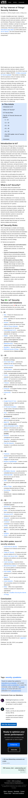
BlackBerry (7, 347)
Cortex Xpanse (8, 369)
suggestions (23, 638)
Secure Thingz (8, 486)
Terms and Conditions (18, 793)
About (5, 791)
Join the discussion (8, 724)
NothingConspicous (12, 700)
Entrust (6, 379)
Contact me (13, 744)
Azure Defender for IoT (10, 330)
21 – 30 (7, 125)
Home (9, 2)
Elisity (5, 586)
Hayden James (15, 12)
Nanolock (6, 435)
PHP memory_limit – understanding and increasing (14, 770)
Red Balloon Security (9, 471)
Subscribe (14, 749)
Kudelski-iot (7, 418)
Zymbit (5, 535)
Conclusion (6, 139)
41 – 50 (7, 131)
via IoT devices (5, 31)
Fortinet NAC (7, 392)
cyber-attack (10, 29)
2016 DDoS (4, 29)
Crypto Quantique (8, 562)
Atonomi (6, 322)
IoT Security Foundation (10, 407)
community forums (16, 690)
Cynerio (6, 375)
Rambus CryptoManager (10, 461)
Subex (5, 510)
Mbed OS (6, 422)
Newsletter (16, 791)
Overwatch (7, 439)
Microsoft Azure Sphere (10, 565)
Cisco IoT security (8, 365)
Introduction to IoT (8, 106)
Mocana (6, 429)
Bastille (6, 335)
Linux (25, 12)
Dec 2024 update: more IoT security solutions (14, 135)
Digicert (6, 577)
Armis (5, 318)
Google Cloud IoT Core (10, 401)
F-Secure (6, 382)
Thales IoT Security (9, 552)
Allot (5, 314)
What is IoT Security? (9, 109)
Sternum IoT (7, 506)
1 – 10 (6, 119)
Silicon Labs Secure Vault (10, 556)
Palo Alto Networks (9, 443)
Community (21, 2)
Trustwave (6, 521)
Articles (15, 2)
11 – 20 (7, 122)
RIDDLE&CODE (8, 475)
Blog (22, 12)
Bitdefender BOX (8, 343)
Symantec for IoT (8, 514)
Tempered (6, 518)
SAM (5, 480)
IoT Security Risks (8, 112)
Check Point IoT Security (10, 546)
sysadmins (17, 677)
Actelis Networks (8, 581)
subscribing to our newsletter (9, 683)
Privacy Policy (7, 793)
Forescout (6, 388)
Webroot (6, 529)
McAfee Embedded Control (11, 426)
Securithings (7, 490)
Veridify (6, 525)
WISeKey (6, 533)
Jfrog (5, 412)
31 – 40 (7, 128)
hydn (7, 708)
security (9, 677)
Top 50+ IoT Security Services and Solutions (12, 116)
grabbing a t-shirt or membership (10, 685)
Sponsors (10, 791)
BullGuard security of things (11, 349)
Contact (22, 791)
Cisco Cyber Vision (9, 361)
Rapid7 (6, 457)
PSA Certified (7, 571)
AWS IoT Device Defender (11, 326)
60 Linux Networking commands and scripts (13, 761)
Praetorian (6, 453)
